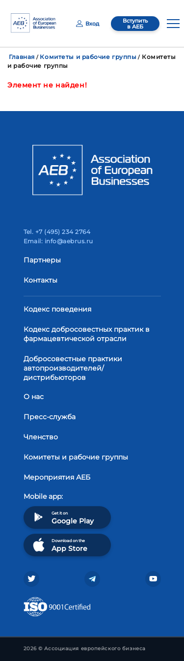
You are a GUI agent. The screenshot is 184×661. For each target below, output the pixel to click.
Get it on (62, 517)
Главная (22, 56)
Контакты (40, 280)
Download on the (59, 545)
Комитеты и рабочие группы (88, 56)
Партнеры (42, 260)
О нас (34, 396)
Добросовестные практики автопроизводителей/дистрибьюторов (73, 368)
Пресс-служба (50, 416)
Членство (41, 436)
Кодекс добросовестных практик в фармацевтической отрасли (87, 334)
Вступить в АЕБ (135, 23)
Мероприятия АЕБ (57, 477)
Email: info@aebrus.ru (58, 241)
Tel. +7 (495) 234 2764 (57, 231)
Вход (87, 23)
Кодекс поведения (57, 309)
